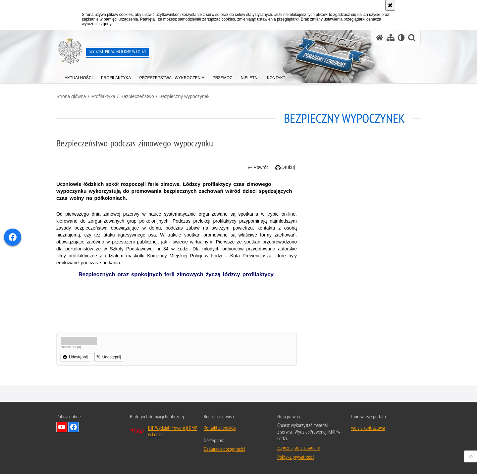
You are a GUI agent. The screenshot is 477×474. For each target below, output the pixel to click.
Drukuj (285, 167)
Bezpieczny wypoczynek (184, 96)
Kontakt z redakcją (220, 427)
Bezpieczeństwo (137, 96)
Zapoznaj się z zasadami (298, 447)
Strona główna (71, 96)
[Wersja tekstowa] (401, 37)
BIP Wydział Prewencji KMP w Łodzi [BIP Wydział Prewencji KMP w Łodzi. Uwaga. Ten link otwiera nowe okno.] (172, 431)
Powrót (257, 167)
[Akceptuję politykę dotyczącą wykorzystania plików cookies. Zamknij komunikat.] (390, 5)
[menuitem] (78, 76)
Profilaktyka (103, 96)
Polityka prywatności (295, 456)
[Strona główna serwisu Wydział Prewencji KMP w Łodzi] (379, 37)
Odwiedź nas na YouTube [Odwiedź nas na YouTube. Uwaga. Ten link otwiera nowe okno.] (61, 427)
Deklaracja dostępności (224, 449)
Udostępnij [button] (75, 357)
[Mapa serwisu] (391, 37)
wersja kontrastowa (368, 427)
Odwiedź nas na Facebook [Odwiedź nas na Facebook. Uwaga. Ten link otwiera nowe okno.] (73, 427)
